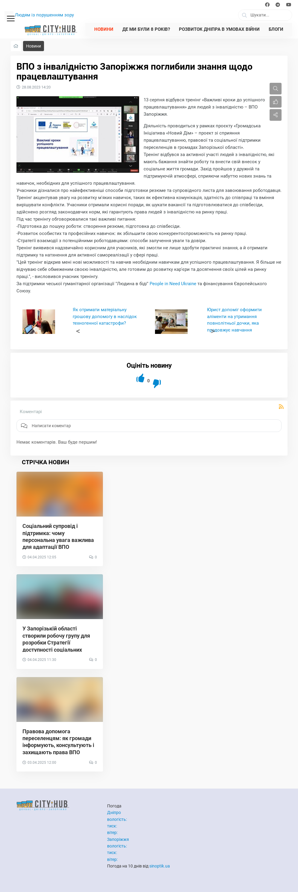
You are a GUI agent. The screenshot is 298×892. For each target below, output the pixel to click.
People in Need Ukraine (173, 283)
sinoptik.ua (159, 866)
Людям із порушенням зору (44, 15)
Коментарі (31, 411)
